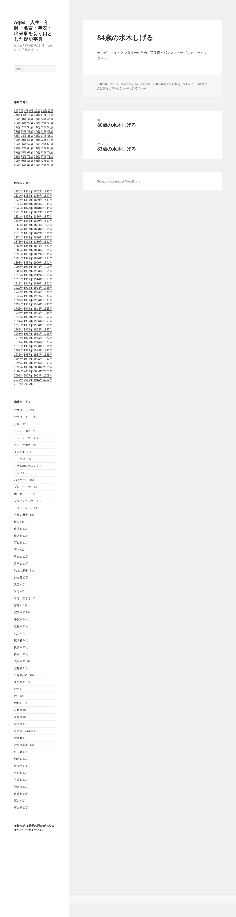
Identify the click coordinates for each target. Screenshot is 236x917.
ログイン (6, 886)
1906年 (18, 271)
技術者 (18, 640)
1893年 (47, 254)
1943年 (28, 308)
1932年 (38, 296)
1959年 (28, 325)
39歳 (30, 131)
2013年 (47, 380)
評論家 (18, 780)
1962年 (18, 329)
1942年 (18, 308)
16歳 (37, 115)
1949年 (47, 313)
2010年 (18, 380)
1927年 (28, 292)
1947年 (28, 313)
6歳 (16, 110)
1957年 (47, 321)
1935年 (28, 300)
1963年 (28, 329)
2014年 (18, 384)
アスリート (21, 410)
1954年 (18, 321)
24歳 (50, 119)
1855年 (28, 216)
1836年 (38, 195)
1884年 (38, 246)
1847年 (28, 208)
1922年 (18, 288)
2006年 (18, 375)
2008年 (38, 375)
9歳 (31, 110)
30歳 (50, 123)
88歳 (37, 165)
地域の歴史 (21, 570)
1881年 (47, 241)
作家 (17, 522)
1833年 (47, 191)
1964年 (38, 329)
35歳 (43, 127)
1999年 (28, 367)
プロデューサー (24, 487)
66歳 (50, 148)
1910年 (18, 275)
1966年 (18, 334)
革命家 (18, 807)
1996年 (38, 363)
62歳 (24, 148)
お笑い (18, 424)
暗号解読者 (21, 675)
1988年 (38, 354)
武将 (17, 703)
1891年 (28, 254)
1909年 (47, 271)
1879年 (28, 241)
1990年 (18, 359)
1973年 (47, 338)
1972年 (38, 338)
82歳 (37, 161)
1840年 (38, 200)
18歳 (50, 115)
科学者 (18, 752)
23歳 (43, 119)
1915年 (28, 279)
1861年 (47, 221)
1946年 (18, 313)
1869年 (47, 229)
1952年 (38, 317)
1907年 (28, 271)
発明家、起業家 (24, 731)
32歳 (24, 127)
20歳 (24, 119)
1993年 (47, 359)
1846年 (18, 208)
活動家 (18, 710)
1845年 (47, 204)
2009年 (47, 375)
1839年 (28, 200)
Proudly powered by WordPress (118, 181)
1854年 (18, 216)
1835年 (28, 195)
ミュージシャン (24, 508)
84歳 (50, 161)
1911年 (28, 275)
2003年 (28, 371)
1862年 (18, 225)
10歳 (37, 110)
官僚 (17, 605)
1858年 (18, 221)
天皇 (17, 584)
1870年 (18, 233)
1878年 (18, 241)
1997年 (47, 363)
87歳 (30, 165)
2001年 (47, 367)
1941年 (47, 304)
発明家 (18, 724)
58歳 (37, 144)
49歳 (17, 140)
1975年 (28, 342)
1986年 (18, 354)
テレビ (18, 473)
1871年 (28, 233)
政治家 (18, 661)
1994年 (18, 363)
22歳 (37, 119)
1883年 (28, 246)
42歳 (50, 131)
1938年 (18, 304)
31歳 (17, 127)
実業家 (18, 612)
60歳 (50, 144)
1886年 (18, 250)
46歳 (37, 136)
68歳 (24, 152)
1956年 (38, 321)
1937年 (47, 300)
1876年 (38, 237)
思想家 (18, 626)
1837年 (47, 195)
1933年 (47, 296)
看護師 (18, 738)
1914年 (18, 279)
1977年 (47, 342)
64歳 (37, 148)
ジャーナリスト (24, 438)
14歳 (24, 115)
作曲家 (18, 529)
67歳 (17, 152)
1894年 (18, 258)
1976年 (38, 342)
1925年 (47, 288)
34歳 (37, 127)
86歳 (24, 165)
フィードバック (11, 875)
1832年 (38, 191)
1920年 (38, 283)
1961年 (47, 325)
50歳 (24, 140)
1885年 (47, 246)
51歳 (30, 140)
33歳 (30, 127)
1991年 (28, 359)
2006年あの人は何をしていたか (174, 84)
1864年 (38, 225)
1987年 (28, 354)
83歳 (43, 161)
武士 (17, 696)
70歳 (37, 152)
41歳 (43, 131)
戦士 (17, 633)
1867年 (28, 229)
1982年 (18, 350)
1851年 (28, 212)
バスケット (21, 480)
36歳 (50, 127)
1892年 (38, 254)
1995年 (28, 363)
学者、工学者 (22, 598)
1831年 (28, 191)
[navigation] (118, 883)
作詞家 (18, 536)
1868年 (38, 229)
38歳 (24, 131)
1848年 (38, 208)
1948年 (38, 313)
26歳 (24, 123)
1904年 (38, 267)
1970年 (18, 338)
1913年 (47, 275)
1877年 (47, 237)
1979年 (28, 346)
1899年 (28, 262)
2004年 (38, 371)
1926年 (18, 292)
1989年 (47, 354)
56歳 (24, 144)
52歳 (37, 140)
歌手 (17, 689)
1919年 (28, 283)
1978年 (18, 346)
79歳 (17, 161)
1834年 (18, 195)
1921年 (47, 283)
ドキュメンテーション (16, 863)
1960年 (38, 325)
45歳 (30, 136)
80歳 (24, 161)
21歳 (30, 119)
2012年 (38, 380)
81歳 (30, 161)
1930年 (18, 296)
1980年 (38, 346)
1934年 (18, 300)
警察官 (18, 787)
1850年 (18, 212)
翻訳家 (18, 759)
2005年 (47, 371)
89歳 (43, 165)
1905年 (47, 267)
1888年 (38, 250)
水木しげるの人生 (135, 88)
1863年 (28, 225)
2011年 (28, 380)
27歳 (30, 123)
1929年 (47, 292)
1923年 (28, 288)
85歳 (17, 165)
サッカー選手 (22, 431)
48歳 (50, 136)
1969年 (47, 334)
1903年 (28, 267)
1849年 (47, 208)
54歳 (50, 140)
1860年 (38, 221)
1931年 (28, 296)
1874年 (18, 237)
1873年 (47, 233)
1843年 (28, 204)
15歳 (30, 115)
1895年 (28, 258)
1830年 (18, 191)
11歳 (44, 110)
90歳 (50, 165)
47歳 (43, 136)
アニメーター (22, 417)
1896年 (38, 258)
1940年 (38, 304)
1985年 (47, 350)
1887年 (28, 250)
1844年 (38, 204)
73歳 (17, 156)
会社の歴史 (21, 515)
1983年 (28, 350)
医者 (17, 549)
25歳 (17, 123)
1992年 (38, 359)
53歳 (43, 140)
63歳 (30, 148)
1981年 (47, 346)
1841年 (47, 200)
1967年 (28, 334)
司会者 (18, 556)
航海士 (18, 766)
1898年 (18, 262)
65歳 (43, 148)
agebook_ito (130, 84)
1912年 (38, 275)
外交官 (18, 577)
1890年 (18, 254)
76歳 (37, 156)
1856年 (38, 216)
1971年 (28, 338)
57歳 (30, 144)
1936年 (38, 300)
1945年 (47, 308)
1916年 (38, 279)
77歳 (43, 156)
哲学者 (18, 563)
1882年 (18, 246)
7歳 (21, 110)
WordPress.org (12, 858)
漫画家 (18, 717)
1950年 (18, 317)
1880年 (38, 241)
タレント (19, 452)
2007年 (28, 375)
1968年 (38, 334)
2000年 (38, 367)
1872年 (38, 233)
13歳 (17, 115)
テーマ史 (19, 459)
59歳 (43, 144)
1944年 (38, 308)
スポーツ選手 (22, 445)
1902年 (18, 267)
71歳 (43, 152)
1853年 (47, 212)
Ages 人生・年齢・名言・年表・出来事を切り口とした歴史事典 (33, 30)
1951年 (28, 317)
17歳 (43, 115)
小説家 (18, 619)
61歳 (17, 148)
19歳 (17, 119)
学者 (17, 591)
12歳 (50, 110)
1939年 (28, 304)
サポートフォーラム (15, 869)
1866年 (18, 229)
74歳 (24, 156)
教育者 (18, 668)
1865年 (47, 225)
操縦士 (18, 654)
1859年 (28, 221)
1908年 (38, 271)
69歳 (30, 152)
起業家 (18, 794)
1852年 (38, 212)
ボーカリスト (22, 494)
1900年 (38, 262)
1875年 (28, 237)
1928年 (38, 292)
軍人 (17, 800)
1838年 (18, 200)
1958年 (18, 325)
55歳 (17, 144)
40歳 (37, 131)
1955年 (28, 321)
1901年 (47, 262)
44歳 (24, 136)
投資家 (18, 647)
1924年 (38, 288)
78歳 (50, 156)
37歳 (17, 131)
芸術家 (18, 773)
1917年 (47, 279)
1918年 (18, 283)
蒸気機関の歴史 (26, 466)
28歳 (37, 123)
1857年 (47, 216)
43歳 (17, 136)
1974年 (18, 342)
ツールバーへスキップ (16, 852)
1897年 (47, 258)
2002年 (18, 371)
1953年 (47, 317)
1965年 (47, 329)
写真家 (18, 543)
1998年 (18, 367)
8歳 (26, 110)
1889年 (47, 250)
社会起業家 (21, 745)
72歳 (50, 152)
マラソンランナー (25, 501)
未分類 (18, 682)
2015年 (28, 384)
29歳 (43, 123)
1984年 (38, 350)
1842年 (18, 204)
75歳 (30, 156)
